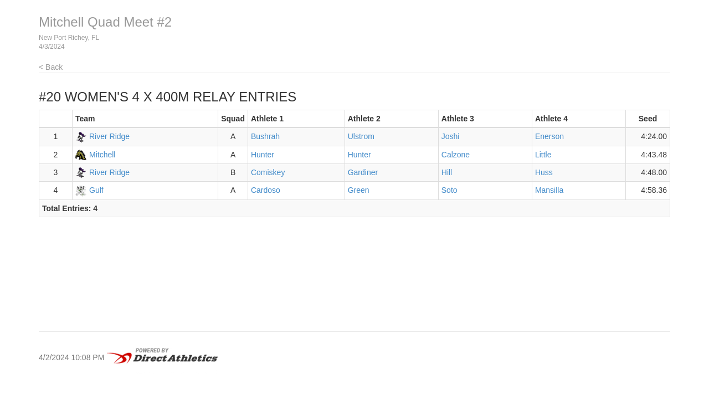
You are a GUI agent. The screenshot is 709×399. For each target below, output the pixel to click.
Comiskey (268, 172)
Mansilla (549, 190)
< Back (51, 67)
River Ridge (109, 136)
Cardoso (265, 190)
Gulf (96, 190)
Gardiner (363, 172)
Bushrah (265, 136)
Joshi (450, 136)
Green (358, 190)
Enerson (549, 136)
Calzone (455, 154)
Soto (449, 190)
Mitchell (102, 154)
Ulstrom (361, 136)
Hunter (262, 154)
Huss (544, 172)
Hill (446, 172)
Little (543, 154)
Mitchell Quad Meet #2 (105, 21)
